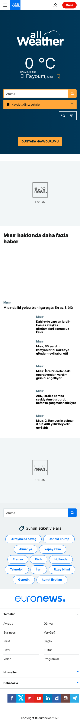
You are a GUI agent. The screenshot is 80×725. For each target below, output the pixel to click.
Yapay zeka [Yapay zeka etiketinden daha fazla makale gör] (52, 549)
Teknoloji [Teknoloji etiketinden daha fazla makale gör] (16, 569)
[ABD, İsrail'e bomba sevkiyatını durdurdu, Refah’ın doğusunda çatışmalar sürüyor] (56, 401)
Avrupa (8, 623)
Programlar (51, 659)
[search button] (72, 93)
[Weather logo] (40, 39)
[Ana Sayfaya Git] (15, 5)
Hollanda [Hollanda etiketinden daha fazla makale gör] (60, 559)
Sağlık (48, 641)
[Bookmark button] (57, 77)
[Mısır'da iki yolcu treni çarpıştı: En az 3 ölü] (40, 308)
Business (9, 632)
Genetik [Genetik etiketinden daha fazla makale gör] (23, 579)
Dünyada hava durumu (40, 141)
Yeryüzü (49, 632)
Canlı (69, 5)
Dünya (48, 623)
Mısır (7, 302)
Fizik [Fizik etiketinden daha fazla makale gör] (38, 559)
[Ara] (40, 93)
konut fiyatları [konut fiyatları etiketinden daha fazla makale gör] (52, 579)
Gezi (6, 650)
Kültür (48, 650)
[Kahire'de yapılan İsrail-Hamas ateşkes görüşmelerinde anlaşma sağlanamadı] (56, 327)
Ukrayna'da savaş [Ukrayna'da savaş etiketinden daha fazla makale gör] (23, 539)
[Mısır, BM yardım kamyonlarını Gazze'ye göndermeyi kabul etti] (56, 352)
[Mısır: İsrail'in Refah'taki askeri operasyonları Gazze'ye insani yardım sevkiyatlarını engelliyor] (56, 376)
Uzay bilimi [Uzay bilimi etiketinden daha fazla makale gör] (62, 569)
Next (6, 641)
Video (7, 659)
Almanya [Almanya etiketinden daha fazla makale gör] (25, 549)
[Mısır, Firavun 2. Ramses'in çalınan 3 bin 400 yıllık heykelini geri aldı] (56, 426)
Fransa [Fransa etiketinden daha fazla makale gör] (18, 559)
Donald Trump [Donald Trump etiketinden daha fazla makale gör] (59, 539)
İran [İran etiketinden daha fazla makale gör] (39, 569)
